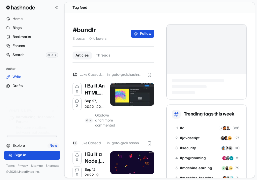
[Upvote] (77, 89)
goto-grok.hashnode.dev (127, 74)
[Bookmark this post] (149, 75)
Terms (10, 166)
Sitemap (37, 166)
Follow (143, 34)
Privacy (23, 166)
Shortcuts (52, 166)
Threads (103, 55)
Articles (82, 55)
